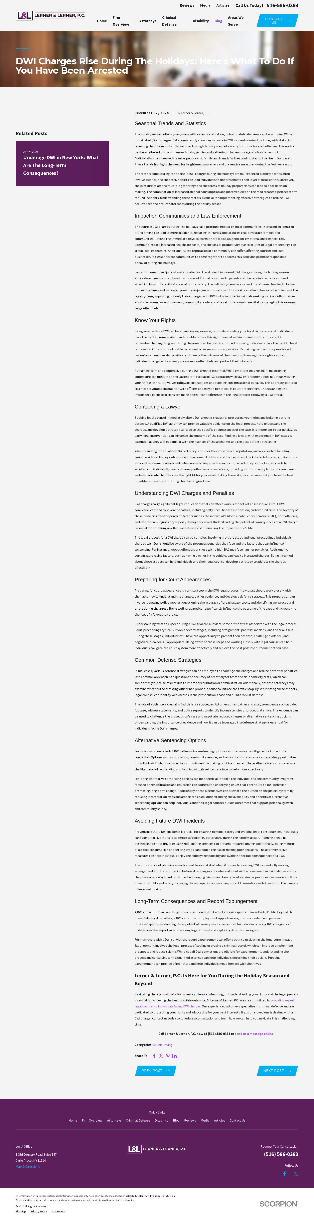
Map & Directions (28, 1166)
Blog (176, 1120)
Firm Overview (92, 1120)
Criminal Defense (138, 1120)
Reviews (187, 5)
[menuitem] (21, 1211)
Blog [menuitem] (218, 21)
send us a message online (254, 1034)
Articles (222, 5)
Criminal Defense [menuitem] (169, 21)
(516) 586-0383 (219, 1034)
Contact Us (237, 1120)
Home (73, 1120)
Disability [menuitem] (201, 21)
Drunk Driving (162, 1045)
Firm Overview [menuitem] (121, 21)
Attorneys (114, 1120)
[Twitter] (296, 1173)
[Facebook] (284, 1173)
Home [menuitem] (102, 21)
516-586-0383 (282, 5)
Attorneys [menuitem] (147, 21)
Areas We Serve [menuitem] (236, 21)
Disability (161, 1120)
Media (205, 5)
